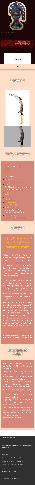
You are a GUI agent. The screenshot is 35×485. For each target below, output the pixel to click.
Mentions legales (8, 438)
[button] (17, 50)
